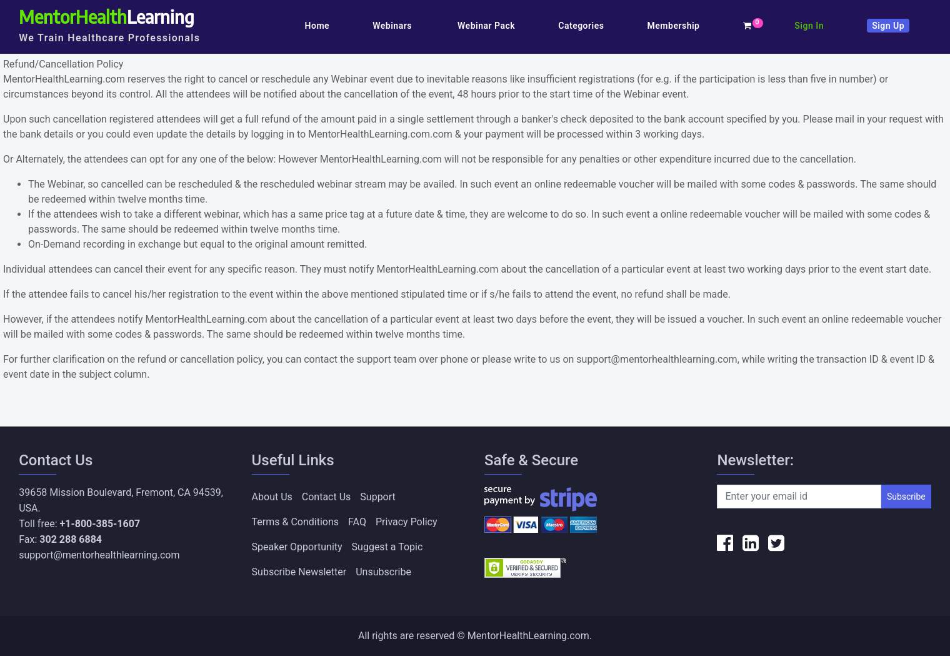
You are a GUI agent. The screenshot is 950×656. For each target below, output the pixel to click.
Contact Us (326, 497)
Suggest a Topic (387, 547)
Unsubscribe (383, 572)
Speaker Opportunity (297, 547)
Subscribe (906, 497)
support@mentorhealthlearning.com (99, 555)
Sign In (809, 26)
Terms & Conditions (295, 522)
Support (377, 497)
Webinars (393, 26)
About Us (272, 497)
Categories (581, 26)
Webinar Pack (486, 26)
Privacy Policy (407, 522)
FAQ (357, 522)
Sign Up (888, 26)
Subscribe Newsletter (299, 572)
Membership (674, 26)
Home (317, 26)
